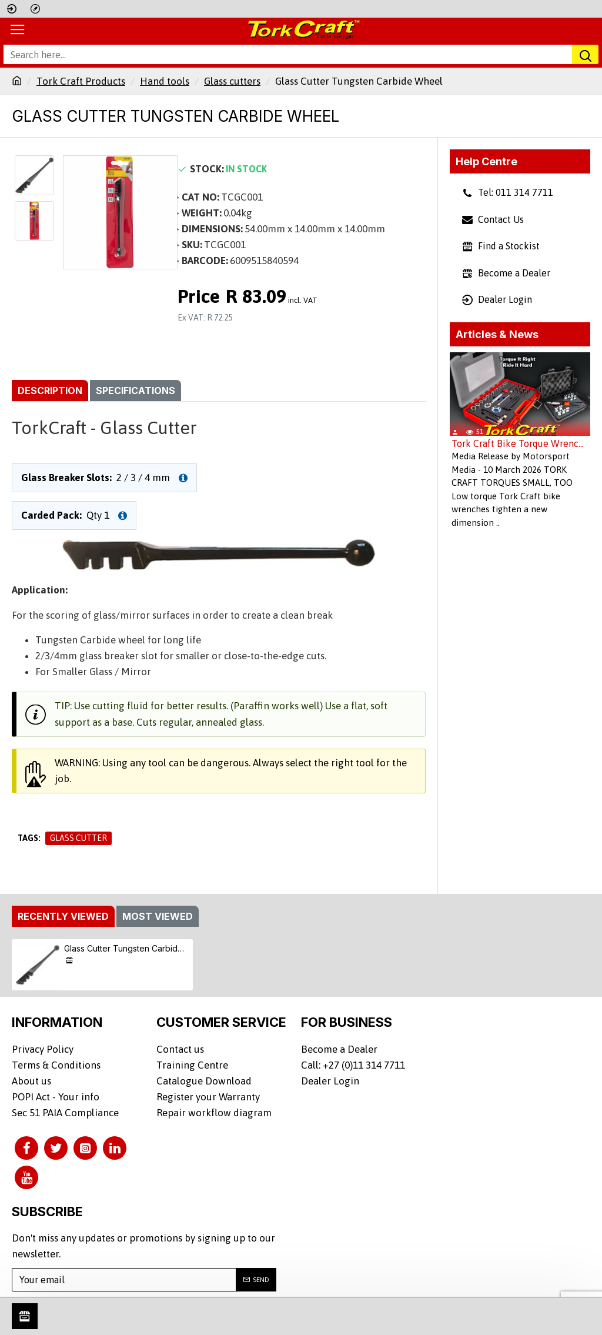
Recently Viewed (63, 916)
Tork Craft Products (80, 81)
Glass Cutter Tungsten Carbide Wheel (126, 948)
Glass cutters (232, 81)
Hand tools (164, 81)
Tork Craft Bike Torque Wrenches (520, 443)
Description (50, 390)
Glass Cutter (78, 838)
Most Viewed (157, 916)
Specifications (135, 390)
